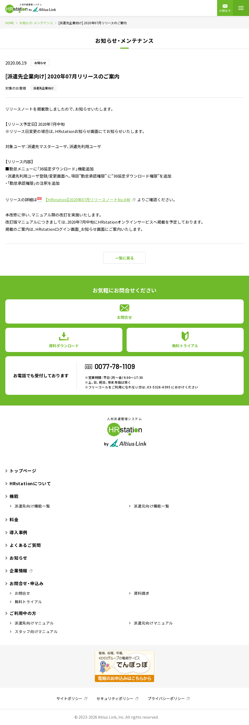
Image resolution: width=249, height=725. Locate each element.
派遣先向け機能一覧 (30, 506)
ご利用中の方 (20, 613)
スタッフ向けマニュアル (34, 631)
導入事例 (16, 532)
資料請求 (139, 593)
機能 (12, 496)
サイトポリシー (69, 698)
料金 (12, 519)
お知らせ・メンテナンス (36, 22)
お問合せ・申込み (24, 583)
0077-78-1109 (115, 366)
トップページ (20, 470)
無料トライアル (26, 601)
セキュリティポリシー (115, 698)
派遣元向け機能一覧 (149, 506)
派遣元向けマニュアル (151, 623)
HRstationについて (28, 483)
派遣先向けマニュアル (32, 623)
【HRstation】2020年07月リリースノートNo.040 (87, 200)
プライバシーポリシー (166, 698)
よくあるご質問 (23, 545)
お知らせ (16, 558)
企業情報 (16, 570)
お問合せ (225, 8)
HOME (9, 22)
